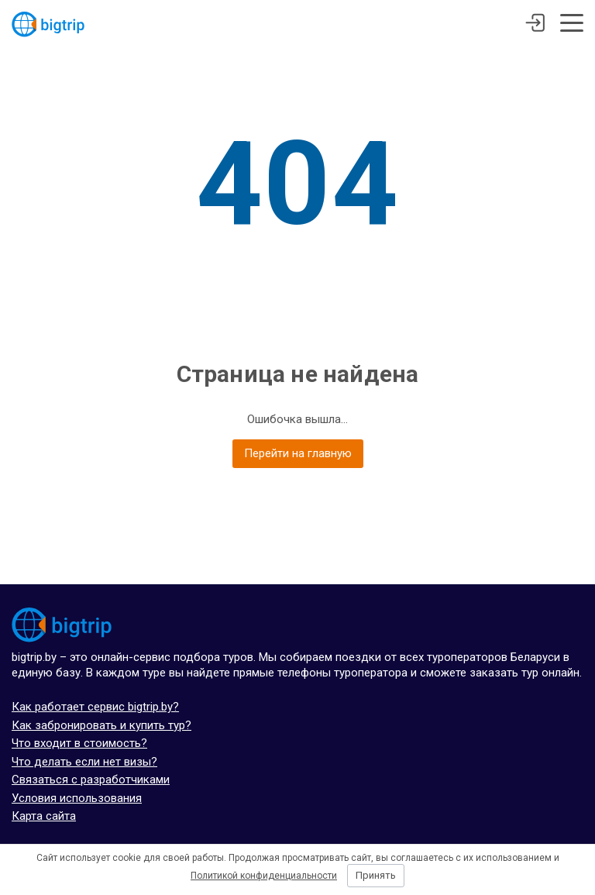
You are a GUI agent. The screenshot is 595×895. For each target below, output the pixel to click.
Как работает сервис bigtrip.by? (95, 707)
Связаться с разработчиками (91, 780)
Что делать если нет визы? (84, 762)
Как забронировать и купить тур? (101, 725)
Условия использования (77, 798)
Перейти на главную (298, 453)
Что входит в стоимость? (79, 743)
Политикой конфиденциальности (264, 875)
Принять (376, 875)
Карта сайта (44, 816)
